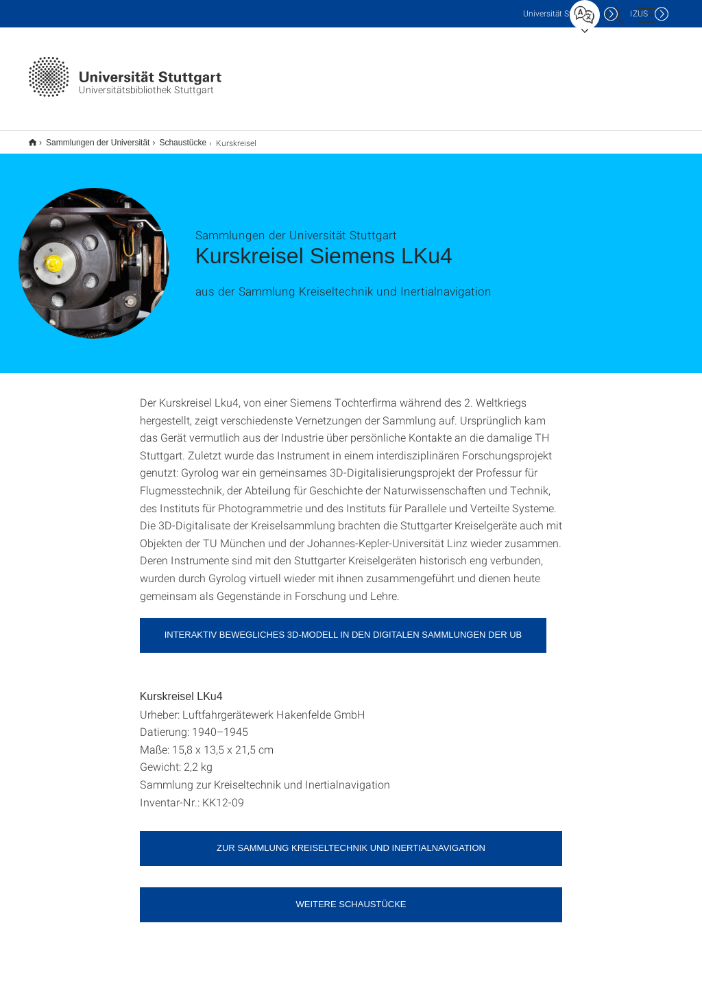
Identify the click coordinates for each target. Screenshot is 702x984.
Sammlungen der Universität (90, 138)
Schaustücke (175, 138)
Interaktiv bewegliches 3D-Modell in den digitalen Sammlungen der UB (343, 626)
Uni (560, 13)
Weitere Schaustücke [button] (350, 895)
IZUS (639, 13)
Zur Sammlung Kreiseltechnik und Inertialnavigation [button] (351, 839)
